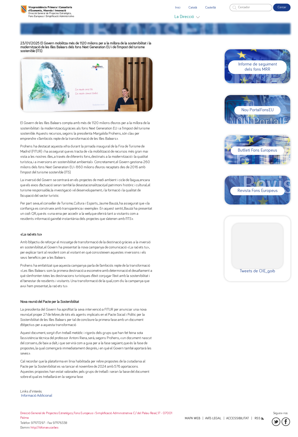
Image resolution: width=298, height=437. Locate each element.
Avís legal (213, 418)
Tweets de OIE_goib (257, 271)
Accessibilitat (237, 418)
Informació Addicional (36, 395)
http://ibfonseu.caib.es (44, 427)
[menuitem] (187, 17)
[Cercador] (250, 8)
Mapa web (192, 418)
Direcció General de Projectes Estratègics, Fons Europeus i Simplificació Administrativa (76, 413)
